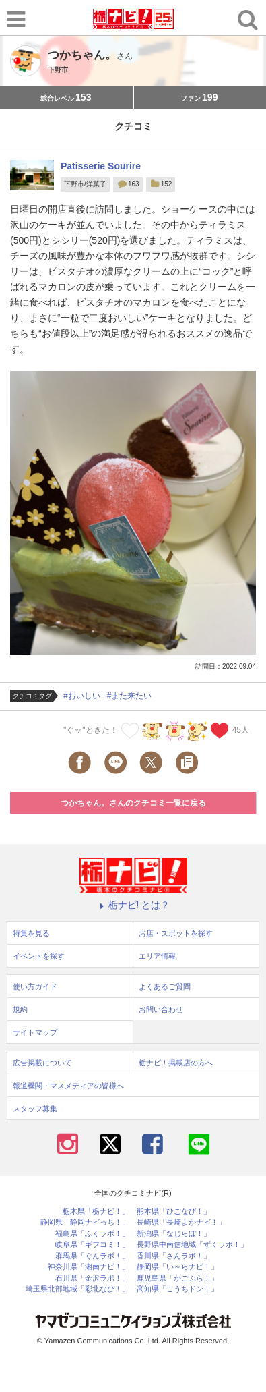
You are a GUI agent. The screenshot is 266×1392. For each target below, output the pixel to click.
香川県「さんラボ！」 (174, 1256)
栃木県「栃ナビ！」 (96, 1211)
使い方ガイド (35, 986)
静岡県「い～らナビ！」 (177, 1267)
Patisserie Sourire (101, 166)
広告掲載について (42, 1063)
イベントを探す (39, 956)
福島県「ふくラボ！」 (92, 1233)
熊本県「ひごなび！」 (174, 1211)
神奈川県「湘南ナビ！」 (88, 1267)
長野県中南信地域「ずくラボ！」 (192, 1244)
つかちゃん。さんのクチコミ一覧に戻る (133, 803)
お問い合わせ (161, 1009)
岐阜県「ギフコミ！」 (92, 1244)
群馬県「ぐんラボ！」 (92, 1256)
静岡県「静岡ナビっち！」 (84, 1222)
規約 (20, 1009)
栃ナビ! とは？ (133, 904)
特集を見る (31, 933)
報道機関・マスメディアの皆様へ (68, 1086)
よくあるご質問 (165, 986)
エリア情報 (157, 956)
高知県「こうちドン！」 (177, 1289)
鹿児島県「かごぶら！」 (177, 1278)
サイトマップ (35, 1032)
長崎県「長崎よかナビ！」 (181, 1222)
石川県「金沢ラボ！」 (92, 1278)
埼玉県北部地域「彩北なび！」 (77, 1289)
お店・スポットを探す (176, 933)
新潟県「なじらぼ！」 (174, 1233)
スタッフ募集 (35, 1109)
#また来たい (129, 695)
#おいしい (81, 695)
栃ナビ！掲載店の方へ (176, 1063)
